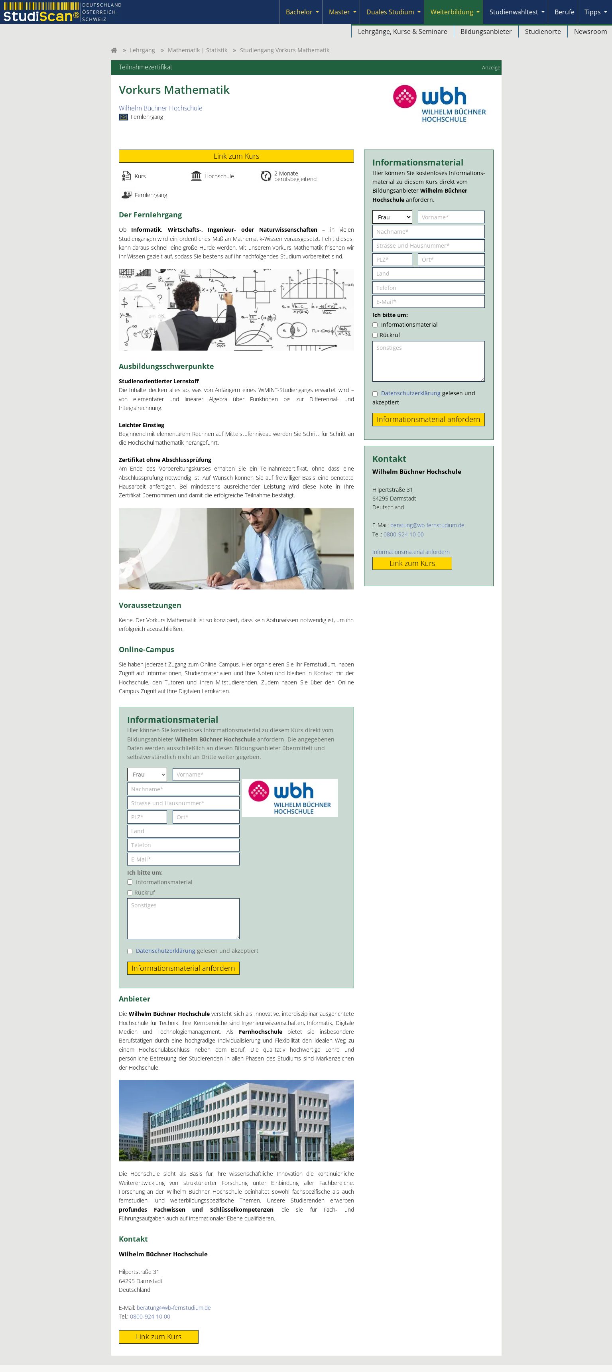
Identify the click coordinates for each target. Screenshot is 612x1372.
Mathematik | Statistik (197, 50)
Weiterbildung (452, 12)
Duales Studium (390, 12)
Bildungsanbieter (486, 31)
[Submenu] (317, 12)
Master (339, 12)
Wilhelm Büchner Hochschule (161, 108)
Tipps (592, 12)
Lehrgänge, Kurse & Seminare (402, 31)
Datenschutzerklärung (165, 950)
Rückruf (144, 892)
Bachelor (299, 12)
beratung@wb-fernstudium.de (174, 1307)
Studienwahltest (514, 12)
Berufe (565, 12)
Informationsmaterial (164, 882)
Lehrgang (142, 50)
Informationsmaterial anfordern (411, 552)
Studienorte (543, 31)
